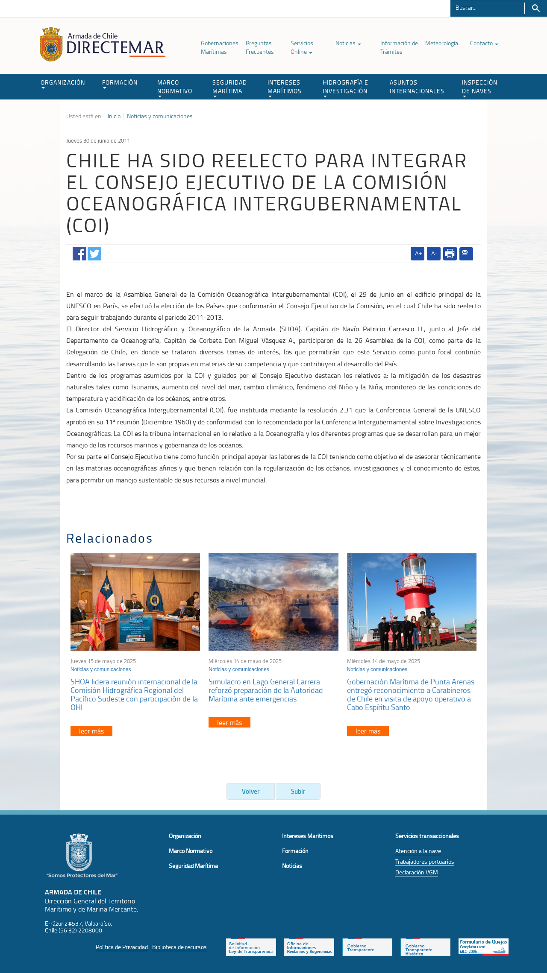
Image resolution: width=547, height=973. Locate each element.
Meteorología (441, 43)
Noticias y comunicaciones (160, 116)
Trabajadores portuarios (424, 861)
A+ (418, 253)
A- (434, 253)
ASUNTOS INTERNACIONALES (417, 86)
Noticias (348, 43)
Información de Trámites (399, 47)
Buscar (535, 8)
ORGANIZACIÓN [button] (63, 83)
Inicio (114, 116)
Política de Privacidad (122, 947)
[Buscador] (487, 7)
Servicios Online (302, 47)
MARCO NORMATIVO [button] (174, 87)
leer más (91, 731)
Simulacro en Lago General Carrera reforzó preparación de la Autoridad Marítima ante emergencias (266, 690)
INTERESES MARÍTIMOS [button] (285, 87)
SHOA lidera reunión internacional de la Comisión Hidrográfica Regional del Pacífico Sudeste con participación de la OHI (134, 694)
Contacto (484, 43)
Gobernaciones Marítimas (219, 47)
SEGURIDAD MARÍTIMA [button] (229, 87)
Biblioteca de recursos (179, 947)
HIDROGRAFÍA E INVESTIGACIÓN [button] (345, 87)
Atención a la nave (418, 851)
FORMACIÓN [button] (120, 83)
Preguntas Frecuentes (260, 47)
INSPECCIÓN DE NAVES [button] (479, 87)
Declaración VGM (416, 872)
